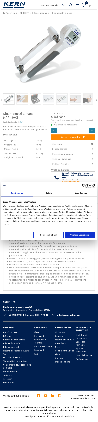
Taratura (38, 343)
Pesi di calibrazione (12, 357)
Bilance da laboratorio (14, 340)
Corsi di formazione (64, 351)
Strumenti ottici (11, 371)
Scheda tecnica (72, 149)
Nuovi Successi (10, 332)
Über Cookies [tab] (81, 193)
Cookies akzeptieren (79, 235)
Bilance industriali (12, 343)
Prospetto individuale (72, 154)
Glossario (59, 358)
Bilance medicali (40, 13)
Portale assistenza (43, 346)
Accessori (7, 379)
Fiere (36, 332)
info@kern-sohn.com (66, 315)
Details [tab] (49, 193)
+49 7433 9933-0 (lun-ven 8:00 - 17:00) (25, 315)
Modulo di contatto (64, 340)
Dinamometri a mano (62, 13)
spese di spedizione (64, 416)
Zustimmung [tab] (17, 193)
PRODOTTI (24, 13)
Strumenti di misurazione (15, 361)
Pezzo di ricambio (72, 164)
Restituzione (82, 359)
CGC (93, 395)
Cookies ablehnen (48, 235)
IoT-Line (7, 336)
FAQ (36, 354)
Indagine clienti (62, 362)
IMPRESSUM (83, 395)
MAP (21, 122)
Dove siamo (60, 343)
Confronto (72, 144)
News (57, 347)
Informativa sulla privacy (83, 398)
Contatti (59, 336)
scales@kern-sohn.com (71, 182)
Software (7, 375)
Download (39, 350)
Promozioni (8, 382)
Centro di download (72, 159)
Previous (1, 100)
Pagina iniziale (10, 13)
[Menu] (77, 5)
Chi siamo (60, 332)
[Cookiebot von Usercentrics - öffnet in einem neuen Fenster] (84, 186)
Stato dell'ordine (84, 355)
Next (96, 100)
